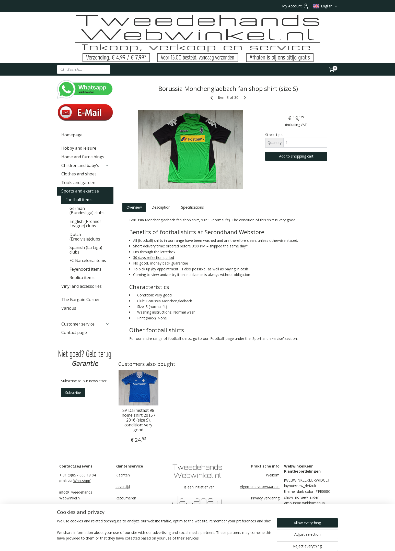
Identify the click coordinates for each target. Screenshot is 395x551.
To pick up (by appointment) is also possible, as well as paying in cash (190, 269)
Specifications (192, 207)
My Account (295, 6)
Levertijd (122, 486)
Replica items (82, 277)
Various (68, 308)
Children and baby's (85, 165)
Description (161, 207)
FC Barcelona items (87, 260)
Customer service (85, 324)
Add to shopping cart (296, 156)
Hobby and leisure (78, 148)
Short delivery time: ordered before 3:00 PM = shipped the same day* (190, 246)
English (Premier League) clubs (85, 224)
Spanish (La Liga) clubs (85, 250)
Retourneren (125, 498)
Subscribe (73, 392)
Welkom (273, 475)
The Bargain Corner (80, 299)
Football (217, 338)
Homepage (72, 135)
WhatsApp (81, 480)
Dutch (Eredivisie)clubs (84, 237)
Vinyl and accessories (81, 286)
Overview (134, 207)
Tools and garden (78, 182)
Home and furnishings (82, 157)
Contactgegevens (75, 466)
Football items (87, 199)
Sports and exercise (85, 191)
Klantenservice (129, 466)
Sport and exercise (267, 338)
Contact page (74, 332)
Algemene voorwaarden (260, 486)
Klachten (122, 475)
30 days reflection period (153, 257)
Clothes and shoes (79, 174)
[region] (164, 533)
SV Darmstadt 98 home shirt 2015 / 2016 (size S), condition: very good (138, 420)
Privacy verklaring (265, 498)
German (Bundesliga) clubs (86, 211)
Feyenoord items (85, 269)
